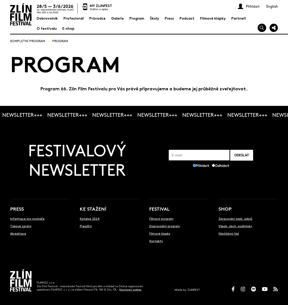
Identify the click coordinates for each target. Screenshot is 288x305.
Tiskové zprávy (21, 226)
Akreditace (18, 233)
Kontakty (156, 241)
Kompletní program (27, 41)
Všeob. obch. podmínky (235, 226)
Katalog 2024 (90, 218)
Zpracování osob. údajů (235, 218)
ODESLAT (241, 154)
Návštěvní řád (228, 233)
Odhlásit (222, 165)
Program (60, 41)
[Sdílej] (274, 28)
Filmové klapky (159, 233)
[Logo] (21, 14)
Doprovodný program (164, 226)
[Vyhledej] (262, 28)
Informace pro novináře (27, 218)
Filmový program (161, 218)
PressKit (86, 226)
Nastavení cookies (130, 289)
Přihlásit (202, 165)
